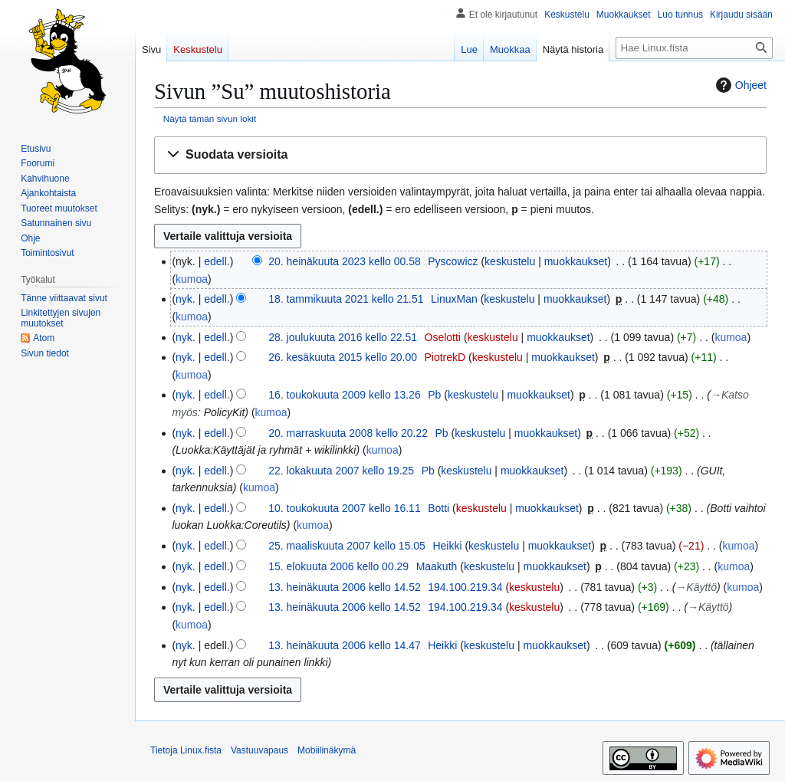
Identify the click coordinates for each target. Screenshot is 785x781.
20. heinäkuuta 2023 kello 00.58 (344, 261)
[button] (460, 155)
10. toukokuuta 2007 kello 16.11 (344, 508)
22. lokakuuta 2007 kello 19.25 (341, 470)
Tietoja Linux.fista (186, 750)
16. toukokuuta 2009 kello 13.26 (344, 395)
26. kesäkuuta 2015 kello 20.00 (342, 357)
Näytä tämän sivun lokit (209, 118)
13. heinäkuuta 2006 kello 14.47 (344, 645)
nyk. (185, 299)
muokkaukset (575, 261)
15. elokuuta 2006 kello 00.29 (338, 566)
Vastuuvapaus (259, 750)
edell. (216, 261)
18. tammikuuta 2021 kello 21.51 (345, 299)
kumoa (192, 279)
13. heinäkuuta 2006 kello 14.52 (344, 587)
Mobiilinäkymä (326, 750)
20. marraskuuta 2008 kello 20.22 (348, 433)
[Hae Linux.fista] (694, 48)
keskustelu (509, 261)
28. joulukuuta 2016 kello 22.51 (342, 337)
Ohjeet (739, 85)
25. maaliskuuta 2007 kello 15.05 (346, 546)
